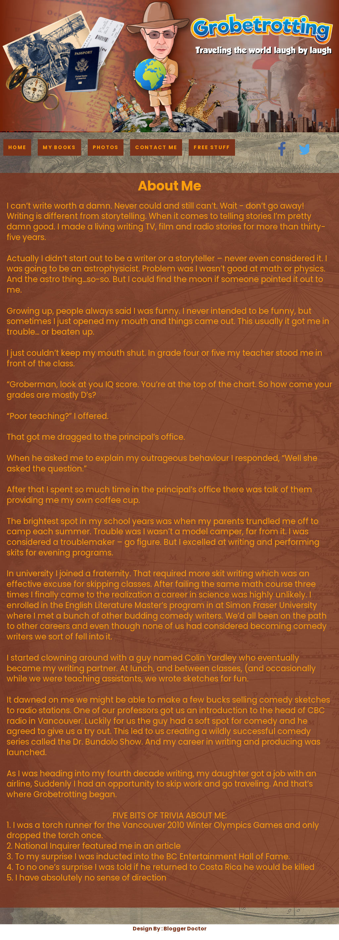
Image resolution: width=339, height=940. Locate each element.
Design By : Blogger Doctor (170, 928)
